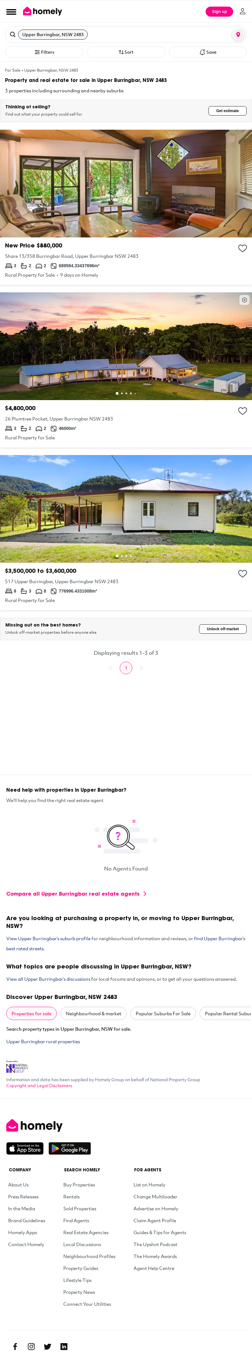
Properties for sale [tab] (31, 1013)
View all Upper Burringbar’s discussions (48, 979)
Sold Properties (79, 1208)
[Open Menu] (11, 11)
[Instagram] (31, 1346)
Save (208, 52)
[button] (126, 34)
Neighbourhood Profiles (89, 1256)
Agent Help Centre (154, 1268)
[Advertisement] (126, 731)
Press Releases (23, 1196)
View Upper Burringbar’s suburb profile (48, 938)
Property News (79, 1292)
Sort (126, 52)
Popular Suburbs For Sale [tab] (163, 1013)
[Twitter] (47, 1346)
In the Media (21, 1208)
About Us (18, 1184)
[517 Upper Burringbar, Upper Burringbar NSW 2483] (126, 532)
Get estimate (227, 111)
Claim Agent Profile (155, 1220)
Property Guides (80, 1268)
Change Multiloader (155, 1196)
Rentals (71, 1196)
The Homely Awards (155, 1256)
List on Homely (149, 1184)
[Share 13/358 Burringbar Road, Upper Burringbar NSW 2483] (126, 207)
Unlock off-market (223, 629)
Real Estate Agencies (85, 1232)
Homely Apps (22, 1232)
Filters (44, 52)
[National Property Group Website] (17, 1064)
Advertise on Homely (156, 1208)
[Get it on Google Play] (70, 1148)
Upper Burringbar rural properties (43, 1041)
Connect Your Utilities (87, 1304)
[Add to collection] (242, 248)
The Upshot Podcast (155, 1244)
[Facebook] (15, 1346)
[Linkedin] (64, 1346)
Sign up (219, 11)
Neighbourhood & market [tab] (93, 1013)
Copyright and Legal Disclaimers (39, 1085)
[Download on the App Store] (27, 1148)
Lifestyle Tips (77, 1280)
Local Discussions (82, 1244)
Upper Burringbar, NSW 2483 (51, 70)
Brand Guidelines (26, 1220)
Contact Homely (26, 1244)
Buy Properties (79, 1184)
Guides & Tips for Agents (160, 1232)
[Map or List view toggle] (238, 34)
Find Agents (76, 1220)
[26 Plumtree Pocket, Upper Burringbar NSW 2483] (126, 369)
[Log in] (243, 11)
